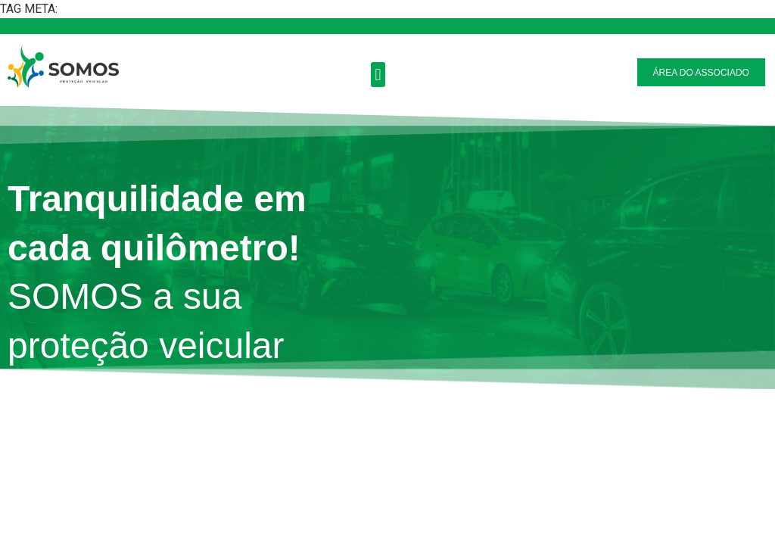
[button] (378, 74)
